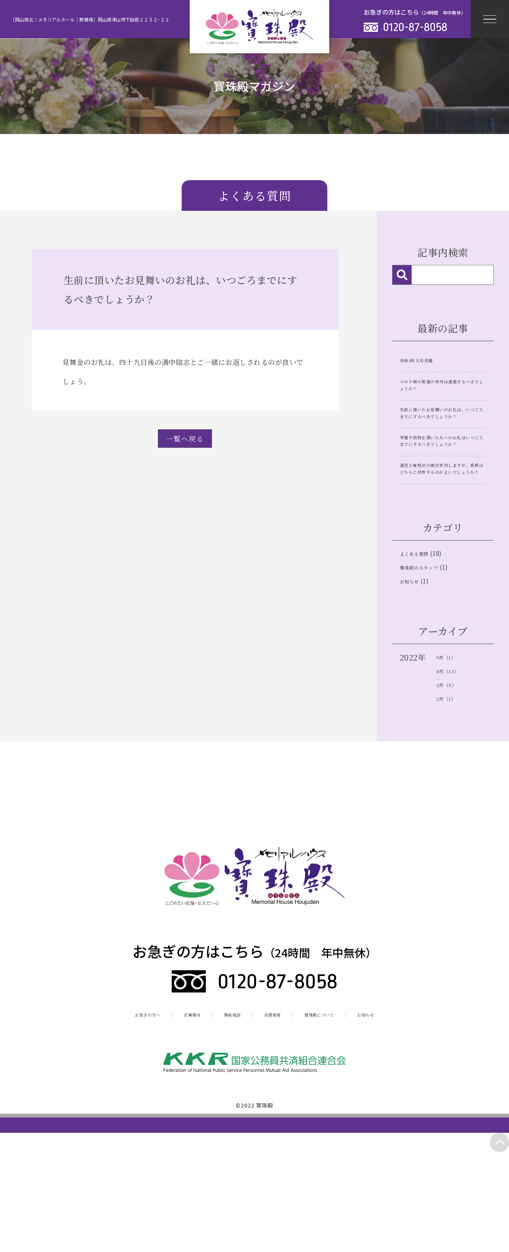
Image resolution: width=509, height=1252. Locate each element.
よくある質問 (423, 634)
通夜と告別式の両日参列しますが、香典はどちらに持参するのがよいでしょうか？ (442, 532)
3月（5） (452, 782)
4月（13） (454, 767)
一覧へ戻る (185, 439)
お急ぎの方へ (117, 1115)
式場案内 (175, 1115)
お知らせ (415, 672)
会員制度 (277, 1115)
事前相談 (226, 1115)
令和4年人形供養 (426, 359)
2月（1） (452, 797)
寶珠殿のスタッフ (431, 653)
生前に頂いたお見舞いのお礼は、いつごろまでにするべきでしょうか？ (442, 431)
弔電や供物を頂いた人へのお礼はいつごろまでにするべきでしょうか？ (442, 478)
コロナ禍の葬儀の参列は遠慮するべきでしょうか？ (442, 389)
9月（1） (452, 751)
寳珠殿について (338, 1115)
